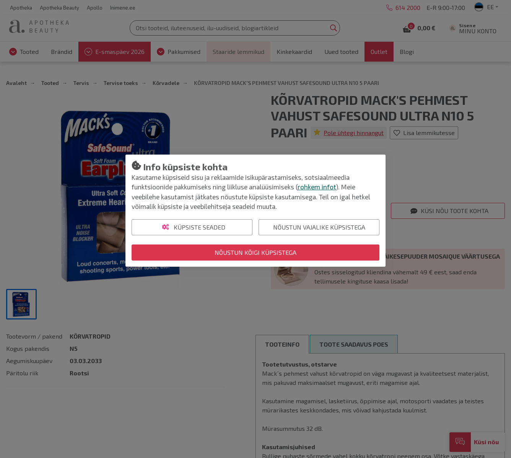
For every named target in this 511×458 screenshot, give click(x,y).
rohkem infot (317, 187)
